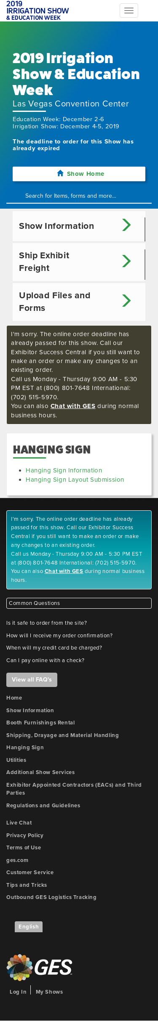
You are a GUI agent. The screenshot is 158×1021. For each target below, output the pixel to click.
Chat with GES (73, 406)
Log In (18, 992)
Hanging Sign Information (64, 470)
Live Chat (19, 822)
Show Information (30, 710)
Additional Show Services (40, 772)
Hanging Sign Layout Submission (75, 479)
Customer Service (30, 872)
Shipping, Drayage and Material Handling (62, 735)
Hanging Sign (25, 747)
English (29, 926)
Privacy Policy (24, 835)
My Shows (49, 992)
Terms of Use (23, 847)
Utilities (16, 760)
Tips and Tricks (26, 885)
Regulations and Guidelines (43, 805)
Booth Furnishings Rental (40, 722)
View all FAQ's (32, 679)
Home (14, 698)
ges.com (17, 860)
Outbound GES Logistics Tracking (51, 897)
